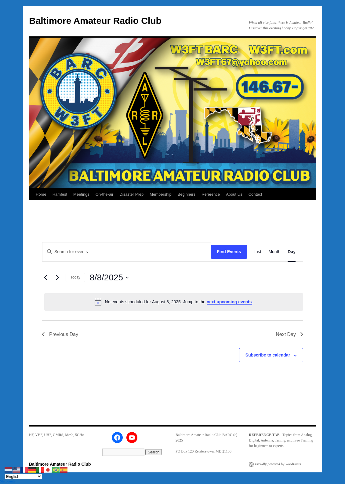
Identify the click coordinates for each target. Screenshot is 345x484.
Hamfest (60, 194)
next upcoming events (229, 301)
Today (75, 277)
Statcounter (8, 481)
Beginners (187, 194)
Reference (211, 194)
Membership (161, 194)
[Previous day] (45, 277)
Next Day (289, 334)
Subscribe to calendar (267, 355)
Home (41, 194)
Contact (255, 194)
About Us (234, 194)
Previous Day (60, 334)
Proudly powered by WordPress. (278, 464)
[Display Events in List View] (258, 251)
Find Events (229, 251)
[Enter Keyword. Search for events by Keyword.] (126, 251)
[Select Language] (23, 476)
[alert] (173, 301)
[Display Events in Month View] (274, 251)
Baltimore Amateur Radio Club (95, 21)
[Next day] (57, 277)
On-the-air (105, 194)
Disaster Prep (131, 194)
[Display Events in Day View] (292, 251)
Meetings (81, 194)
